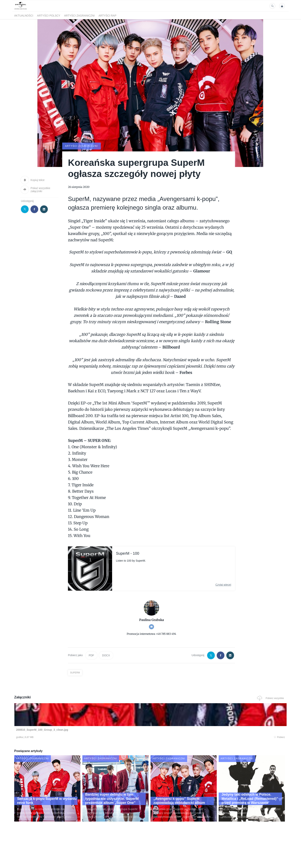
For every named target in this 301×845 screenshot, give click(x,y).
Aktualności (23, 15)
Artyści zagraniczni (79, 15)
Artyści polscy (48, 15)
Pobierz (72, 737)
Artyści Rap (107, 15)
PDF (91, 655)
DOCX (106, 655)
